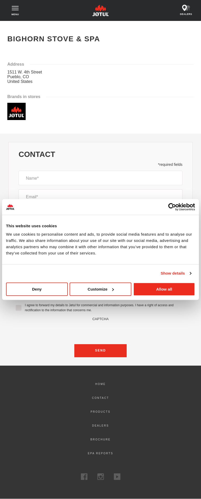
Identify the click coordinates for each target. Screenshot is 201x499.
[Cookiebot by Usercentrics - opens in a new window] (172, 207)
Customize (101, 289)
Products (100, 411)
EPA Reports (100, 453)
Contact (100, 397)
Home (12, 26)
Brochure (100, 439)
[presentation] (100, 331)
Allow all (164, 289)
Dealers (100, 425)
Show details (173, 273)
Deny (37, 289)
